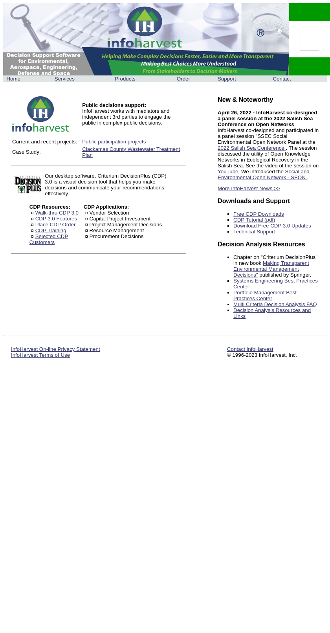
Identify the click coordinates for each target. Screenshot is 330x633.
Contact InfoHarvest (250, 349)
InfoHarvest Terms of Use (40, 355)
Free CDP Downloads (258, 214)
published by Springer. (285, 275)
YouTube (228, 171)
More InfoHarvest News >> (249, 188)
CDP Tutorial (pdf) (254, 220)
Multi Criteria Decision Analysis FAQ (275, 304)
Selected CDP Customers (48, 239)
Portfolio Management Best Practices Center (265, 295)
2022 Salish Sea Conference (252, 148)
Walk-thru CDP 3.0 (57, 213)
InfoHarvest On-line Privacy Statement (55, 349)
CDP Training (50, 230)
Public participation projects (114, 142)
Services (65, 79)
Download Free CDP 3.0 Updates (272, 226)
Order (183, 79)
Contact (282, 79)
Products (125, 79)
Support (227, 79)
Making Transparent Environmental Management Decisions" (271, 269)
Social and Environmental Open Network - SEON (264, 174)
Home (13, 79)
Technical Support (254, 232)
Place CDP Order (55, 225)
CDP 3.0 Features (56, 219)
